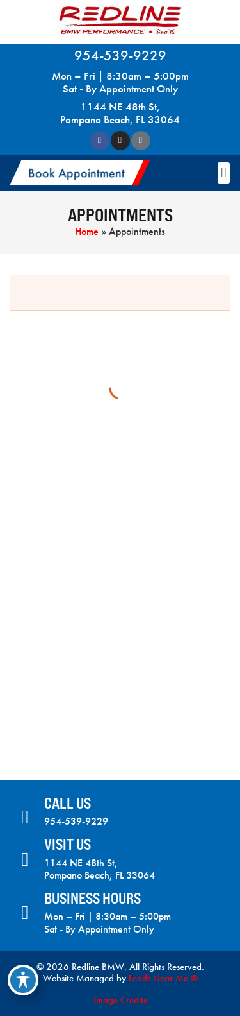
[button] (80, 172)
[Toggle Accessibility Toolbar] (23, 980)
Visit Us (67, 844)
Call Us (67, 803)
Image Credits (120, 1000)
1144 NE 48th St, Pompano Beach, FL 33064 (120, 112)
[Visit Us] (25, 859)
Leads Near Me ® (163, 978)
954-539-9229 (120, 55)
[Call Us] (25, 817)
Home (87, 231)
